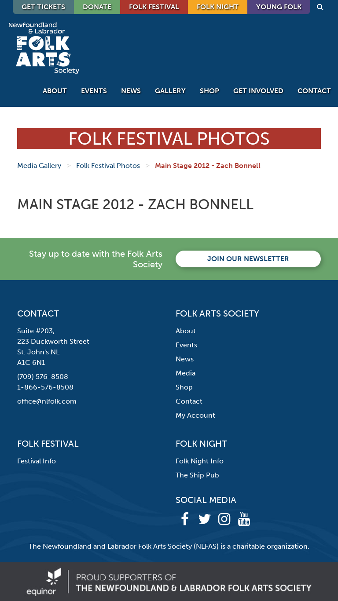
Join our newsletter (248, 259)
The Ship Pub (197, 475)
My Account (195, 415)
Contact (314, 91)
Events (94, 91)
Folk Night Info (200, 461)
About (55, 91)
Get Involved (258, 91)
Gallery (170, 91)
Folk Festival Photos (108, 165)
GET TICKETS (43, 7)
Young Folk (278, 7)
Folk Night (218, 7)
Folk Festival (154, 7)
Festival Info (36, 461)
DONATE (97, 7)
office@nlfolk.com (47, 401)
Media (185, 373)
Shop (209, 91)
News (131, 91)
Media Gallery (39, 165)
